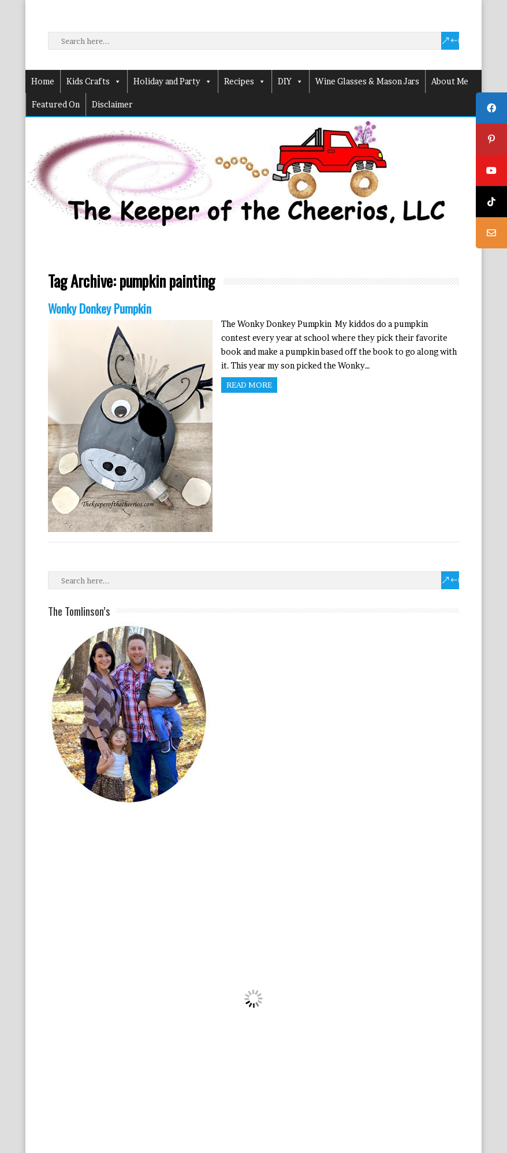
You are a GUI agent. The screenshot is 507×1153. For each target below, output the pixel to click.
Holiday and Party (172, 81)
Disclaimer (112, 104)
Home (42, 81)
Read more (249, 384)
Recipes (245, 81)
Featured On (56, 104)
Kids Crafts (93, 81)
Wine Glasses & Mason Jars (367, 81)
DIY (290, 81)
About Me (449, 81)
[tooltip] (491, 108)
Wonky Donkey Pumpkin (99, 308)
